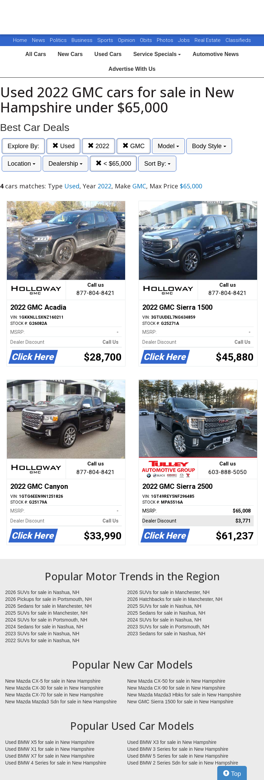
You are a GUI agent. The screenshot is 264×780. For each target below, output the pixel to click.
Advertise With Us (132, 69)
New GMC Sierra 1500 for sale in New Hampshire (180, 701)
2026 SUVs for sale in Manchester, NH (168, 592)
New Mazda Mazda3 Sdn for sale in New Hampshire (61, 701)
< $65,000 (113, 163)
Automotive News (215, 54)
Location (21, 163)
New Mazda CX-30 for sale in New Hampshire (54, 688)
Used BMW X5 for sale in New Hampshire (50, 742)
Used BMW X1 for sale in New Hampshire (50, 749)
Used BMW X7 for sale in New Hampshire (50, 756)
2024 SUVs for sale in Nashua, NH (164, 620)
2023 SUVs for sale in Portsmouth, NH (168, 626)
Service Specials (157, 54)
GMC (133, 146)
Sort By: (157, 163)
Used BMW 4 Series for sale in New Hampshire (55, 763)
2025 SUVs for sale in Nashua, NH (164, 606)
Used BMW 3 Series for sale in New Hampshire (177, 749)
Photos (166, 40)
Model (168, 146)
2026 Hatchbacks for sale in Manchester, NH (174, 599)
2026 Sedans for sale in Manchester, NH (48, 606)
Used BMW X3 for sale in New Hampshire (172, 742)
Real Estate (208, 40)
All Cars (35, 54)
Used (63, 146)
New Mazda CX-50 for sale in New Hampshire (176, 681)
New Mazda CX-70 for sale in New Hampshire (54, 694)
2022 (98, 146)
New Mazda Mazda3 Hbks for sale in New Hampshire (184, 694)
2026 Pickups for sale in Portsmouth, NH (48, 599)
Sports (105, 40)
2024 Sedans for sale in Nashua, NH (44, 626)
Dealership (65, 163)
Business (83, 40)
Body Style (209, 146)
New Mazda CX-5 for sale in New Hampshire (53, 681)
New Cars (70, 54)
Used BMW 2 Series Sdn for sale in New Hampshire (182, 763)
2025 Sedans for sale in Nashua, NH (166, 613)
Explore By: (23, 146)
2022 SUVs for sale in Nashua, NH (42, 640)
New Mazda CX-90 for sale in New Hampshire (176, 688)
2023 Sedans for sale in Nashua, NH (166, 633)
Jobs (184, 40)
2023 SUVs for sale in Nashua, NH (42, 633)
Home (20, 40)
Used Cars (108, 54)
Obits (146, 40)
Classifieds (238, 40)
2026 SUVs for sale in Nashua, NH (42, 592)
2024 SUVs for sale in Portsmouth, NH (46, 620)
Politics (58, 40)
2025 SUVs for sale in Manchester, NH (46, 613)
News (38, 40)
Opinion (127, 40)
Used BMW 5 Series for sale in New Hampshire (177, 756)
